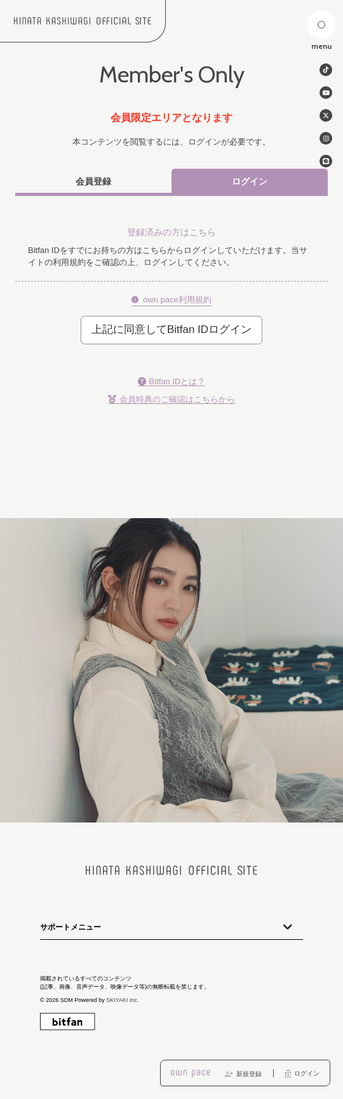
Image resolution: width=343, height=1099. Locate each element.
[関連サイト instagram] (325, 138)
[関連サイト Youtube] (325, 92)
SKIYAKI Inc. (122, 1000)
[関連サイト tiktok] (325, 69)
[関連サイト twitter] (325, 115)
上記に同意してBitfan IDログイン (171, 329)
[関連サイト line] (325, 161)
